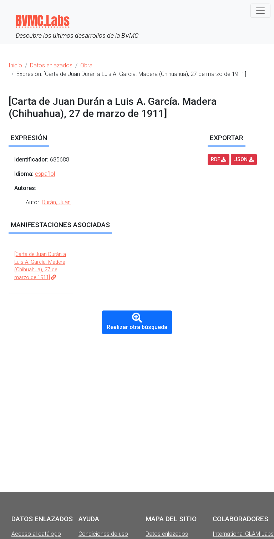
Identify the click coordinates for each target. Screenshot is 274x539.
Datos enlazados (167, 533)
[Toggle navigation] (260, 11)
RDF (218, 159)
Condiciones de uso (103, 533)
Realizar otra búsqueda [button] (137, 321)
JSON (244, 159)
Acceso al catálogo (36, 533)
